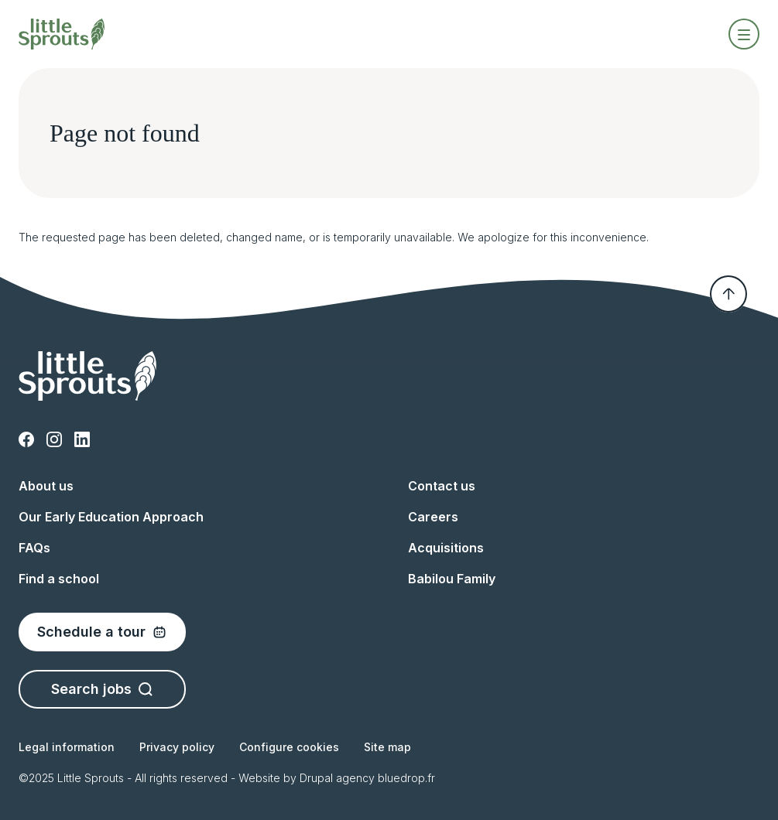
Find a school (59, 578)
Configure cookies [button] (289, 746)
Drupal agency (337, 777)
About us (46, 486)
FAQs (34, 547)
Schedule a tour (102, 632)
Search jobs (102, 689)
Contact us (441, 486)
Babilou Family (451, 578)
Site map (387, 746)
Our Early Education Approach (111, 516)
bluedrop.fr (406, 777)
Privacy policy (176, 746)
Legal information (67, 746)
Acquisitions (446, 547)
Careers (433, 516)
